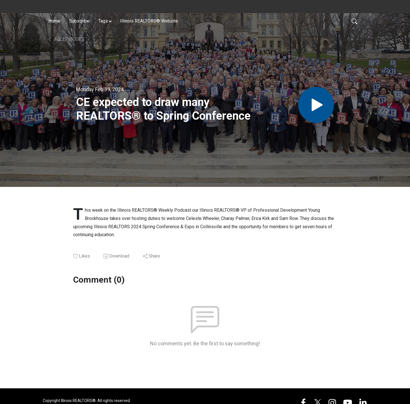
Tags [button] (103, 21)
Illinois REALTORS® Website (149, 21)
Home (54, 21)
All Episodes (65, 39)
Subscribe (79, 21)
